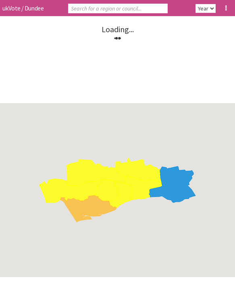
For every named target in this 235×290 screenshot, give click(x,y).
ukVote (11, 8)
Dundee (34, 8)
